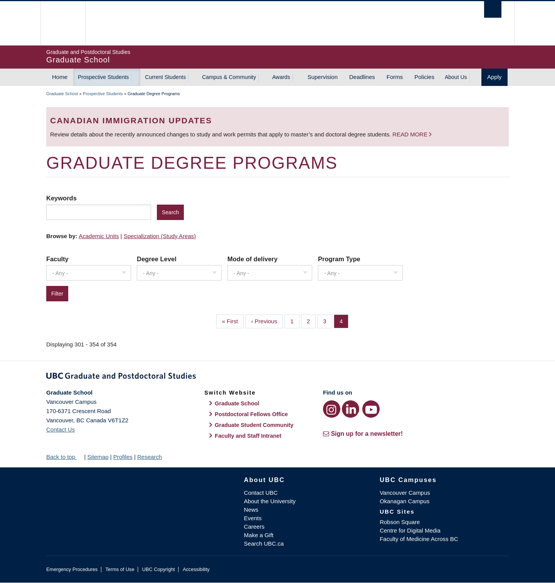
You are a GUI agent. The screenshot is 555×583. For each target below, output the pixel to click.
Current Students (165, 77)
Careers (254, 526)
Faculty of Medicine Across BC (419, 539)
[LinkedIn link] (350, 409)
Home (59, 77)
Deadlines (362, 77)
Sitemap (97, 457)
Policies (424, 77)
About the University (270, 501)
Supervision (323, 77)
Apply (494, 77)
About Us (456, 77)
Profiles (123, 457)
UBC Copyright (158, 569)
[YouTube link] (371, 409)
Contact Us (60, 429)
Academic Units (99, 236)
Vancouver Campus (405, 492)
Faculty (57, 258)
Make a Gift (259, 535)
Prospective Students (103, 77)
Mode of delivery (252, 258)
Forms (395, 77)
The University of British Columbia (62, 23)
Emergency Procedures (72, 569)
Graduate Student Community (254, 425)
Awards (281, 77)
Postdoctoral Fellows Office (251, 414)
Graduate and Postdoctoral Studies (277, 377)
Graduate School (62, 93)
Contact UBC (261, 492)
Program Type (339, 258)
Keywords (61, 198)
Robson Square (400, 522)
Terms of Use (119, 569)
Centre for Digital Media (410, 530)
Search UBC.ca (264, 543)
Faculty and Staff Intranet (248, 436)
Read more (410, 134)
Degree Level (157, 258)
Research (149, 457)
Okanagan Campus (404, 501)
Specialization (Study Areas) (160, 236)
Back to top (64, 457)
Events (253, 518)
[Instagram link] (331, 409)
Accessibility (196, 569)
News (251, 509)
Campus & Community (229, 77)
